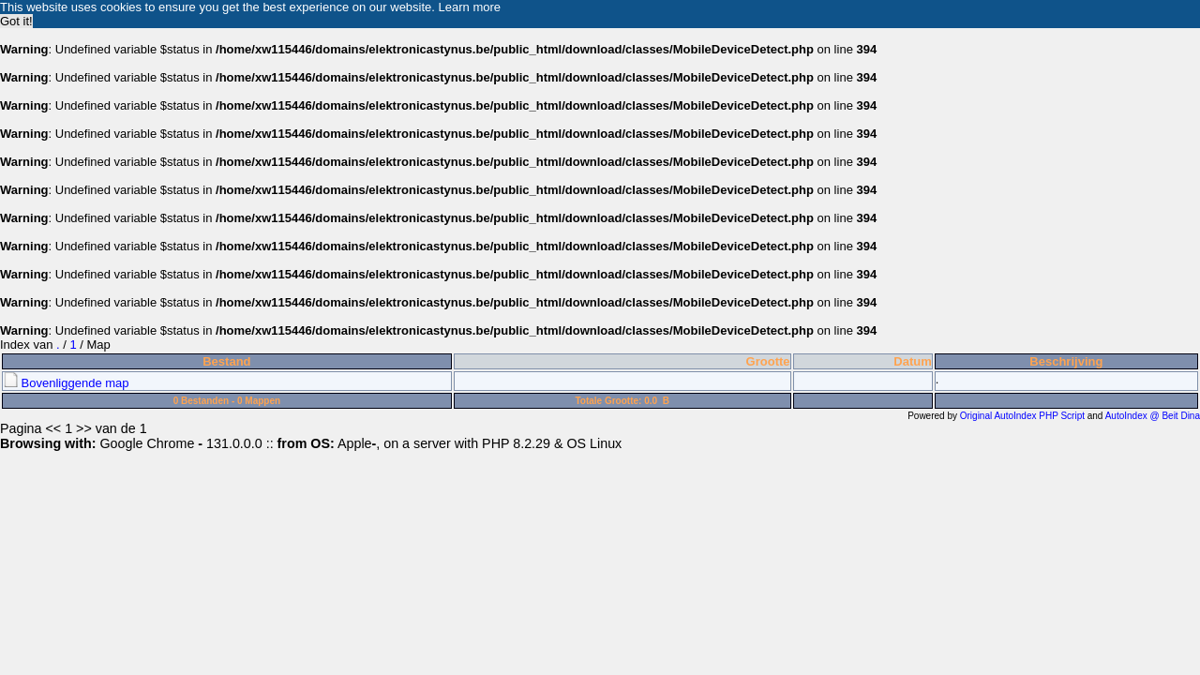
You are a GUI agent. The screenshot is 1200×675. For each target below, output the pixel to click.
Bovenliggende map (66, 383)
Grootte (768, 361)
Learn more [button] (470, 7)
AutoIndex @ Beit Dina (1152, 416)
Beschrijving (1065, 361)
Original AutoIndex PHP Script (1022, 416)
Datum (912, 361)
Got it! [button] (16, 21)
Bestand (226, 361)
